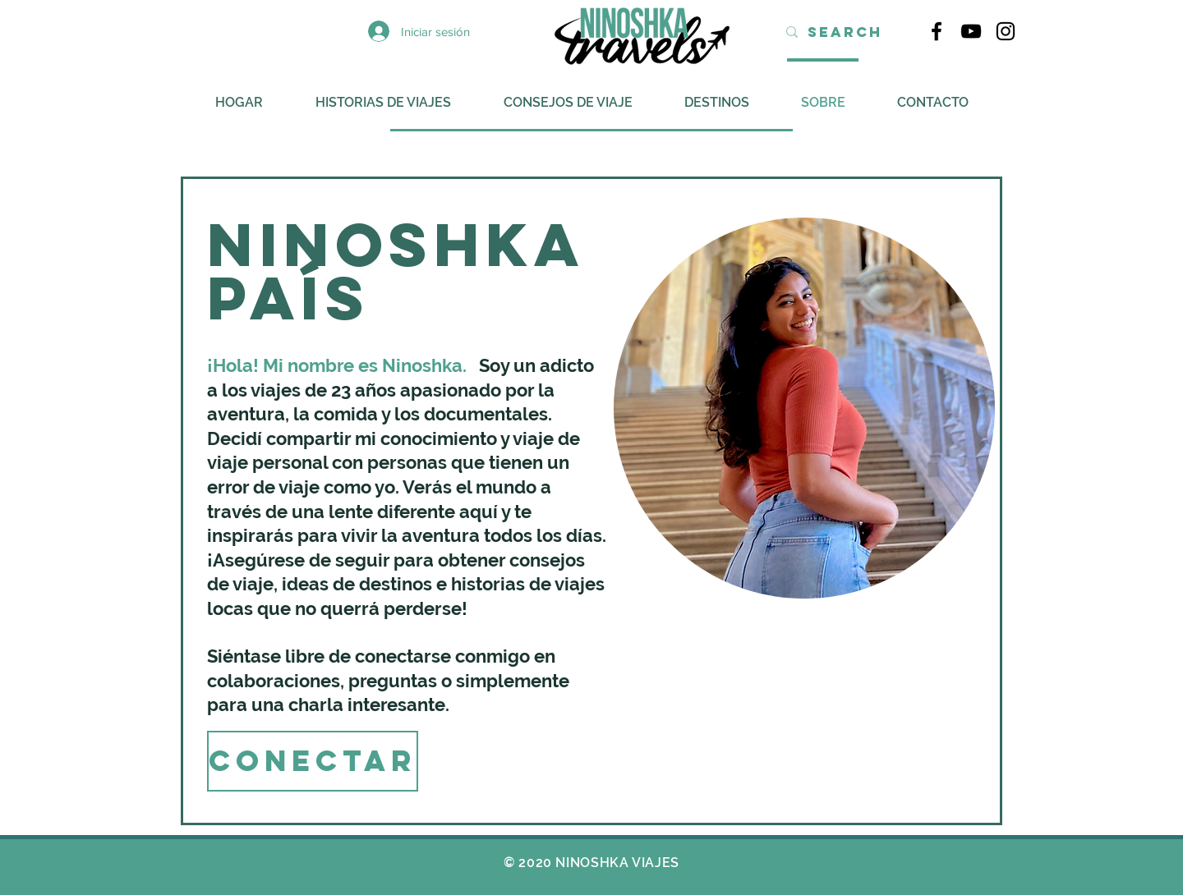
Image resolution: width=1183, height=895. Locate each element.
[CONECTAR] (312, 761)
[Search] (845, 32)
